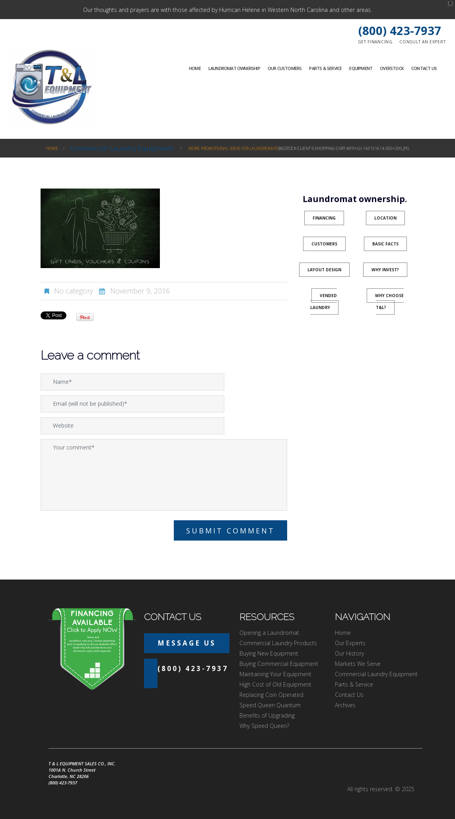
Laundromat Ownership (234, 68)
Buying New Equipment (268, 653)
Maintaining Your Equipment (275, 674)
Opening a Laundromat (269, 632)
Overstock (392, 68)
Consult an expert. (423, 42)
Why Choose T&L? (389, 301)
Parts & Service (325, 68)
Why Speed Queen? (264, 726)
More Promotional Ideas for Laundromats (233, 148)
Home (195, 68)
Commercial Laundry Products (278, 643)
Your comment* (164, 475)
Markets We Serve (358, 663)
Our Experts (350, 643)
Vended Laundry (323, 301)
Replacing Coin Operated (271, 694)
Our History (349, 653)
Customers (324, 244)
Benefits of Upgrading (267, 715)
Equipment (360, 68)
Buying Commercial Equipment (278, 663)
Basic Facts (385, 244)
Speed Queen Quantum (270, 705)
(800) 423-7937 (399, 30)
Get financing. (376, 42)
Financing (324, 218)
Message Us (187, 643)
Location (385, 218)
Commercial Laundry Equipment (121, 148)
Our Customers (285, 68)
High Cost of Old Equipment (275, 684)
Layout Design (324, 269)
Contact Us (424, 68)
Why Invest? (385, 269)
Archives (345, 705)
